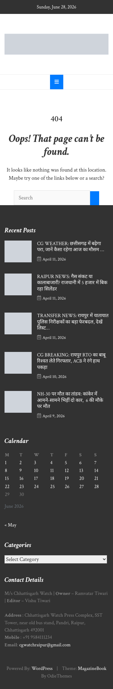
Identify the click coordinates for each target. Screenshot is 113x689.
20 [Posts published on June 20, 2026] (81, 478)
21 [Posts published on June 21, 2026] (96, 478)
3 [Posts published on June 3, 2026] (35, 463)
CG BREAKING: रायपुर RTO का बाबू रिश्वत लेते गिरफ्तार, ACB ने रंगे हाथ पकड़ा (71, 361)
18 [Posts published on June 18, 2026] (52, 478)
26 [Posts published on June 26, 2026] (67, 487)
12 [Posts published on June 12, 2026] (67, 471)
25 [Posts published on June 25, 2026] (52, 487)
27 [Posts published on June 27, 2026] (81, 487)
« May (10, 525)
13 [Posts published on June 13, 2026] (81, 471)
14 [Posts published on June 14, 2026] (96, 471)
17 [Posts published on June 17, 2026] (36, 478)
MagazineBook (92, 668)
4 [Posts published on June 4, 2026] (51, 463)
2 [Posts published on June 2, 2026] (20, 463)
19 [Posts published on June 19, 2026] (67, 478)
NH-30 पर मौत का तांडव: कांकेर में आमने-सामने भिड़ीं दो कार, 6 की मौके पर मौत (70, 400)
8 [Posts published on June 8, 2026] (6, 471)
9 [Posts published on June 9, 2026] (20, 471)
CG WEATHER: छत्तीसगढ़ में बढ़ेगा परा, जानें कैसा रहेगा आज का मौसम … (70, 247)
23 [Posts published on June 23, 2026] (21, 487)
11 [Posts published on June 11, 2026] (52, 471)
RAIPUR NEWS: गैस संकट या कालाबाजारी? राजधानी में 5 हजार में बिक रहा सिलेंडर (72, 283)
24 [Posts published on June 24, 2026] (36, 487)
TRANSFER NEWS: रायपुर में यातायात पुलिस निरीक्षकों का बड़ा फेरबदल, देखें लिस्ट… (72, 322)
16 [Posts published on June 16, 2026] (21, 478)
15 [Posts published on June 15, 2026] (7, 478)
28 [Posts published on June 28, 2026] (96, 487)
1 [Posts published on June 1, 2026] (6, 463)
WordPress (41, 668)
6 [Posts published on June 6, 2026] (80, 463)
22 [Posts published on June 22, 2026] (7, 487)
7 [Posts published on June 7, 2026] (95, 463)
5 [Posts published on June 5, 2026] (66, 463)
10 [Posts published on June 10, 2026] (36, 471)
